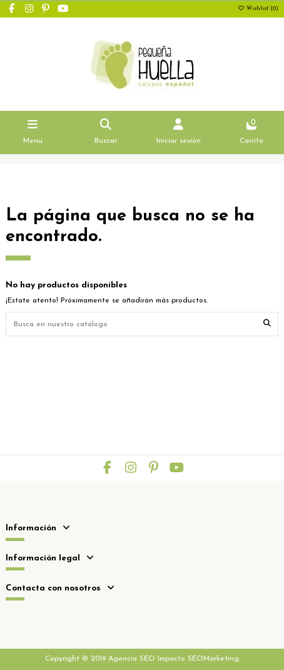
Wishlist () (258, 8)
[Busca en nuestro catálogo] (267, 324)
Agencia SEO (131, 658)
